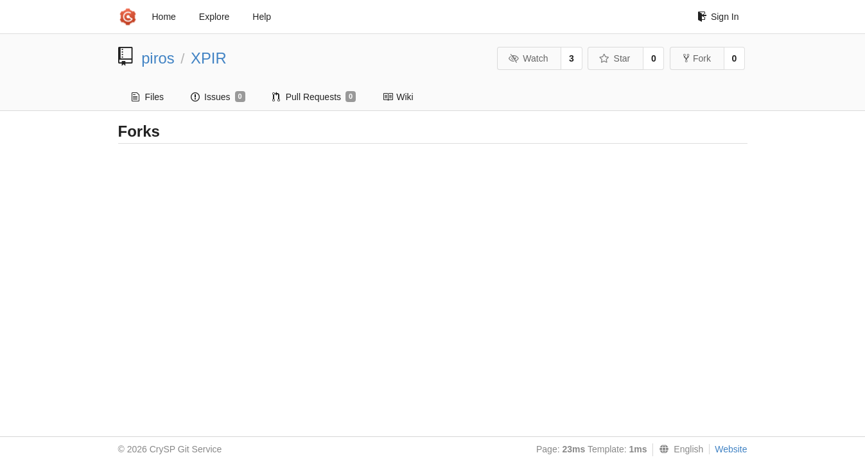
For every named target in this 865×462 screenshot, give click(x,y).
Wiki (398, 97)
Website (731, 449)
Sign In (718, 17)
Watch (528, 58)
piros (158, 58)
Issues (218, 97)
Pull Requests (314, 97)
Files (148, 97)
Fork (697, 58)
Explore (214, 17)
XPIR (209, 58)
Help (261, 17)
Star (614, 58)
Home (164, 17)
